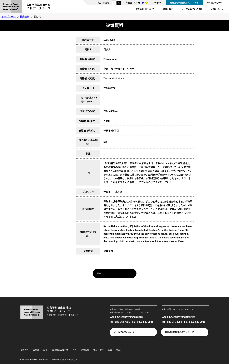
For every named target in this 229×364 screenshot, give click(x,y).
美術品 (36, 350)
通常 (135, 3)
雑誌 (118, 350)
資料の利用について (145, 9)
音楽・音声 (98, 350)
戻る (99, 273)
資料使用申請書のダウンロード (184, 2)
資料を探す (168, 9)
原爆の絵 (85, 350)
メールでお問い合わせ (124, 332)
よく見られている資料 (192, 9)
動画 (45, 350)
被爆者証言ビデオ (60, 350)
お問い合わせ (217, 9)
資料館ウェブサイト (215, 2)
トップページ (8, 16)
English (157, 2)
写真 (75, 350)
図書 (110, 350)
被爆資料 (24, 16)
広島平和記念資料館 (38, 7)
